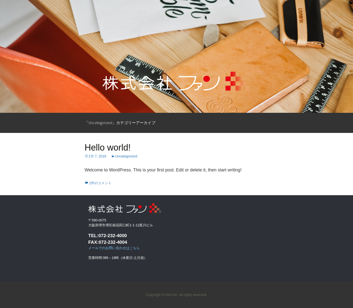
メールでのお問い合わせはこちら (114, 248)
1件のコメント (100, 183)
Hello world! (108, 147)
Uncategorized (126, 156)
